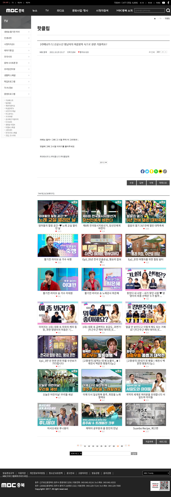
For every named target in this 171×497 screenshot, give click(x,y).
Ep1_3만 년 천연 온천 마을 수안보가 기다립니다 (58, 362)
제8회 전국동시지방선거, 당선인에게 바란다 (102, 227)
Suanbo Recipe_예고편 (145, 428)
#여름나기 (55, 156)
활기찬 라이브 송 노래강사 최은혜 (102, 293)
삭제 (151, 182)
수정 (131, 182)
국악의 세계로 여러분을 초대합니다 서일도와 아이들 (145, 396)
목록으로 (163, 182)
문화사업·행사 (80, 10)
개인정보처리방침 (37, 473)
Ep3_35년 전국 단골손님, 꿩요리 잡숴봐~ (101, 260)
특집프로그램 (9, 81)
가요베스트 (9, 100)
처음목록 (149, 441)
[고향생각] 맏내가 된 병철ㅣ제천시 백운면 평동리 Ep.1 (146, 362)
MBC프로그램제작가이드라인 (15, 476)
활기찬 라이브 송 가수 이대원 (58, 293)
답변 (141, 182)
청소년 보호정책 (56, 473)
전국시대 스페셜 (11, 132)
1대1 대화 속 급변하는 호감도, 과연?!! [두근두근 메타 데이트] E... (101, 328)
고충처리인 (83, 473)
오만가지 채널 (10, 111)
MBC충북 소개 (125, 10)
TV (13, 2)
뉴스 (34, 10)
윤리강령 (107, 473)
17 (109, 446)
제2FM (28, 2)
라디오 (60, 10)
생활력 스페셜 (10, 75)
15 (101, 446)
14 (97, 446)
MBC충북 (14, 12)
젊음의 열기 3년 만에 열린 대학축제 (146, 225)
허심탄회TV (10, 108)
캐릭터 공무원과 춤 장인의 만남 (102, 428)
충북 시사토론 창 (11, 62)
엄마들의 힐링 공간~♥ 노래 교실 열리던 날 (58, 227)
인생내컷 (7, 37)
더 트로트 (9, 122)
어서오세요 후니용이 (58, 428)
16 (105, 446)
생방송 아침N (10, 124)
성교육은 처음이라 (12, 119)
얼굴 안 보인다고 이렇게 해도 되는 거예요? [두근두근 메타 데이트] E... (146, 328)
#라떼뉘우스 (45, 156)
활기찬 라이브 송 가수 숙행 (58, 259)
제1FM (20, 2)
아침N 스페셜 (10, 127)
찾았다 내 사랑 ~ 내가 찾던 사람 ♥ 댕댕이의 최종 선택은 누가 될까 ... (146, 294)
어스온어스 (9, 113)
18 (113, 446)
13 (93, 446)
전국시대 (7, 56)
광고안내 (70, 473)
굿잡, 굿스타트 (11, 135)
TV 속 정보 (8, 87)
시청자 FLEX (9, 44)
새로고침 (163, 441)
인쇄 (152, 52)
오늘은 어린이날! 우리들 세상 (58, 394)
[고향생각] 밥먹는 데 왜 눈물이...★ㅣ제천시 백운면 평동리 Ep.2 (102, 362)
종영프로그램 (9, 93)
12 (89, 446)
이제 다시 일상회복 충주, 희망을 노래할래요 (102, 396)
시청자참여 (102, 10)
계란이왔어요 (10, 105)
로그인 (142, 3)
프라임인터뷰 (9, 69)
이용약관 (22, 473)
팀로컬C (8, 103)
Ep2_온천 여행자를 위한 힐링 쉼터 (145, 259)
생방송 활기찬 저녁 (12, 31)
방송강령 (95, 473)
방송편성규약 (8, 473)
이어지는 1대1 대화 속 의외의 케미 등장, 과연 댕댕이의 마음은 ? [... (58, 328)
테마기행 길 (9, 50)
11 (85, 446)
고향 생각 (9, 130)
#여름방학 (65, 156)
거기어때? (9, 116)
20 (122, 446)
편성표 (150, 3)
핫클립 (158, 3)
